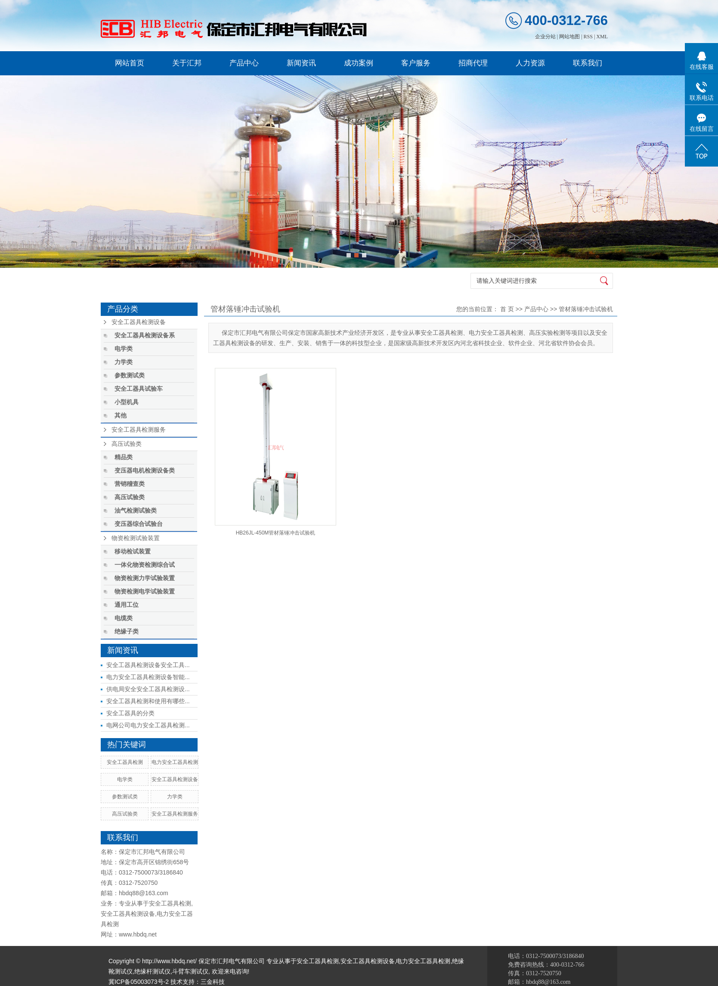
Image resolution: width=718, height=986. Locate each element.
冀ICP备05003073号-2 (138, 981)
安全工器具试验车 (139, 389)
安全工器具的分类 (130, 713)
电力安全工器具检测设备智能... (148, 677)
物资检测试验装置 (135, 538)
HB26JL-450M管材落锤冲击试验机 (276, 533)
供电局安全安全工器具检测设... (148, 689)
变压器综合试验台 (139, 524)
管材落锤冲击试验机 (586, 309)
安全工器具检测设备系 (145, 335)
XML (602, 37)
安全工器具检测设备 (138, 322)
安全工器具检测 (125, 762)
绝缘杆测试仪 (152, 971)
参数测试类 (130, 375)
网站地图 (569, 37)
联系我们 (587, 63)
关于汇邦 (186, 63)
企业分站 (545, 37)
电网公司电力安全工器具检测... (148, 725)
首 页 (507, 309)
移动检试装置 (133, 551)
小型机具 (127, 402)
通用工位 (127, 605)
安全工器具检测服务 (138, 430)
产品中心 (244, 63)
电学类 (124, 349)
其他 (121, 415)
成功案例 (358, 63)
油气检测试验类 (136, 510)
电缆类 (124, 618)
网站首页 (129, 63)
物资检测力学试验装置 (145, 578)
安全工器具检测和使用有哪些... (148, 701)
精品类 (124, 457)
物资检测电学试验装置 (145, 591)
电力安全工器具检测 (175, 762)
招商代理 (473, 63)
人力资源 (530, 63)
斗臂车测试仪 (190, 971)
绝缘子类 (127, 631)
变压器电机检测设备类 (145, 470)
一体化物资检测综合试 (145, 565)
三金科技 (213, 981)
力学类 (124, 362)
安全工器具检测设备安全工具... (148, 664)
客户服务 (415, 63)
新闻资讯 (301, 63)
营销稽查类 (130, 484)
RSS (588, 37)
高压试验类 (126, 444)
